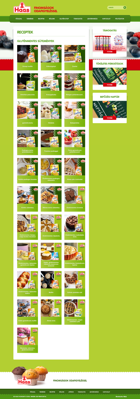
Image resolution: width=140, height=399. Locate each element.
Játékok (71, 392)
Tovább (109, 52)
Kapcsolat (106, 392)
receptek (52, 392)
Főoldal (32, 392)
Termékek (42, 392)
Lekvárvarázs (94, 392)
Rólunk (61, 392)
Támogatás (82, 392)
